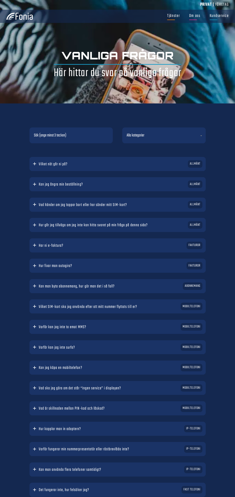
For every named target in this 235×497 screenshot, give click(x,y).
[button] (118, 164)
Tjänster (173, 16)
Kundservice (219, 16)
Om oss (194, 16)
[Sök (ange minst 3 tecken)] (71, 135)
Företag (222, 4)
